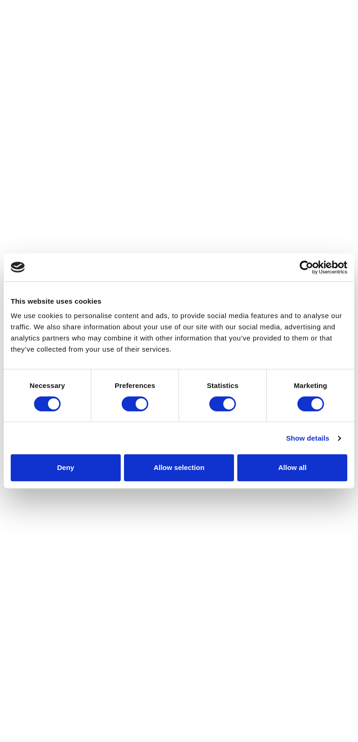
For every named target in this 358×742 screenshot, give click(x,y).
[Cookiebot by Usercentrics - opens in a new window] (306, 267)
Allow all (292, 467)
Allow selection (178, 467)
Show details (308, 438)
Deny (65, 467)
